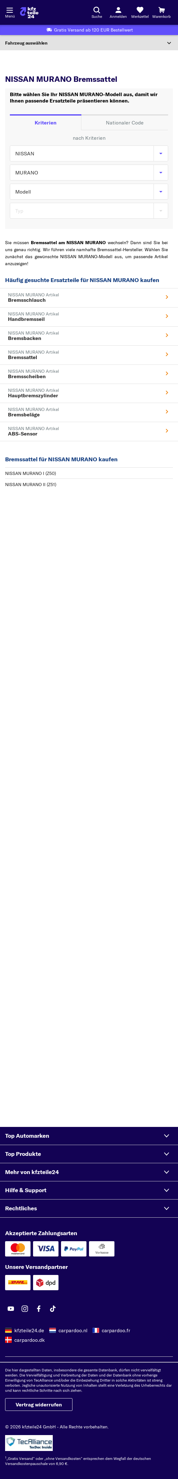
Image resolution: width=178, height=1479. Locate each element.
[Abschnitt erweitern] (89, 43)
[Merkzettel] (140, 12)
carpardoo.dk (29, 1340)
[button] (89, 1136)
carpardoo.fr (116, 1330)
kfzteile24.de (29, 1330)
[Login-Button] (118, 12)
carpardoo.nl (72, 1330)
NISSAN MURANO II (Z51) (30, 484)
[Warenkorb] (161, 12)
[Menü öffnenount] (9, 9)
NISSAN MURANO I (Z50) (30, 473)
